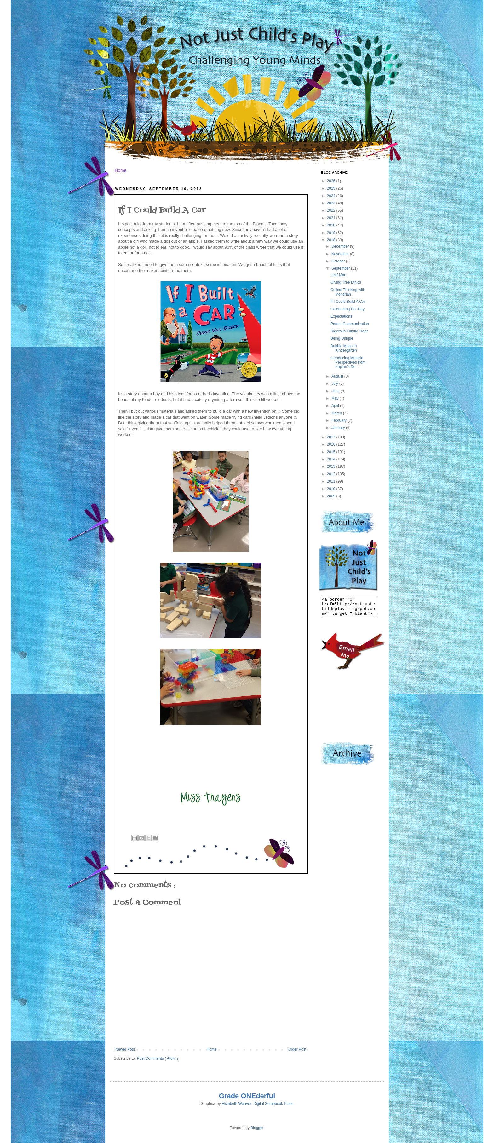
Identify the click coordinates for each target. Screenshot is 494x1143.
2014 (331, 459)
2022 (331, 210)
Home (120, 170)
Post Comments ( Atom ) (157, 1058)
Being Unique (341, 338)
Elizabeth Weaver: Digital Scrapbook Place (258, 1103)
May (335, 398)
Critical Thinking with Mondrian (347, 292)
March (337, 413)
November (340, 254)
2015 (331, 452)
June (336, 391)
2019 (331, 233)
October (338, 261)
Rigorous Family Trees (349, 331)
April (335, 405)
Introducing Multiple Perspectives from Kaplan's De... (347, 362)
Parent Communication (349, 324)
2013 (331, 466)
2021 (331, 218)
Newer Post (125, 1049)
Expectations (341, 316)
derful (265, 1096)
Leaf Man (338, 275)
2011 (331, 481)
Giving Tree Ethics (345, 282)
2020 (331, 225)
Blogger (256, 1128)
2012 (331, 474)
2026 (331, 181)
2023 (331, 203)
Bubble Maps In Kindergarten (343, 348)
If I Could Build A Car (347, 301)
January (338, 427)
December (340, 246)
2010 (331, 489)
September (341, 268)
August (337, 376)
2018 (331, 240)
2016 (331, 444)
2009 (331, 496)
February (339, 420)
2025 (331, 188)
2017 (331, 437)
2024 (331, 196)
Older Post (297, 1049)
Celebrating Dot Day (347, 309)
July (335, 383)
